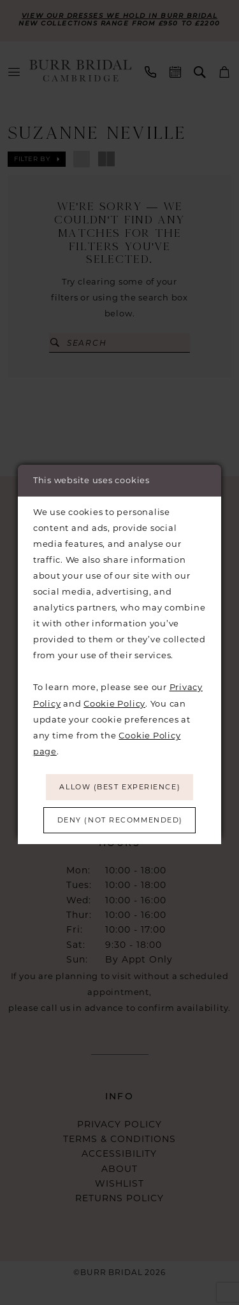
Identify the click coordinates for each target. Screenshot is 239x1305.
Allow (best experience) (120, 786)
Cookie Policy (114, 700)
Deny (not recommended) (120, 822)
